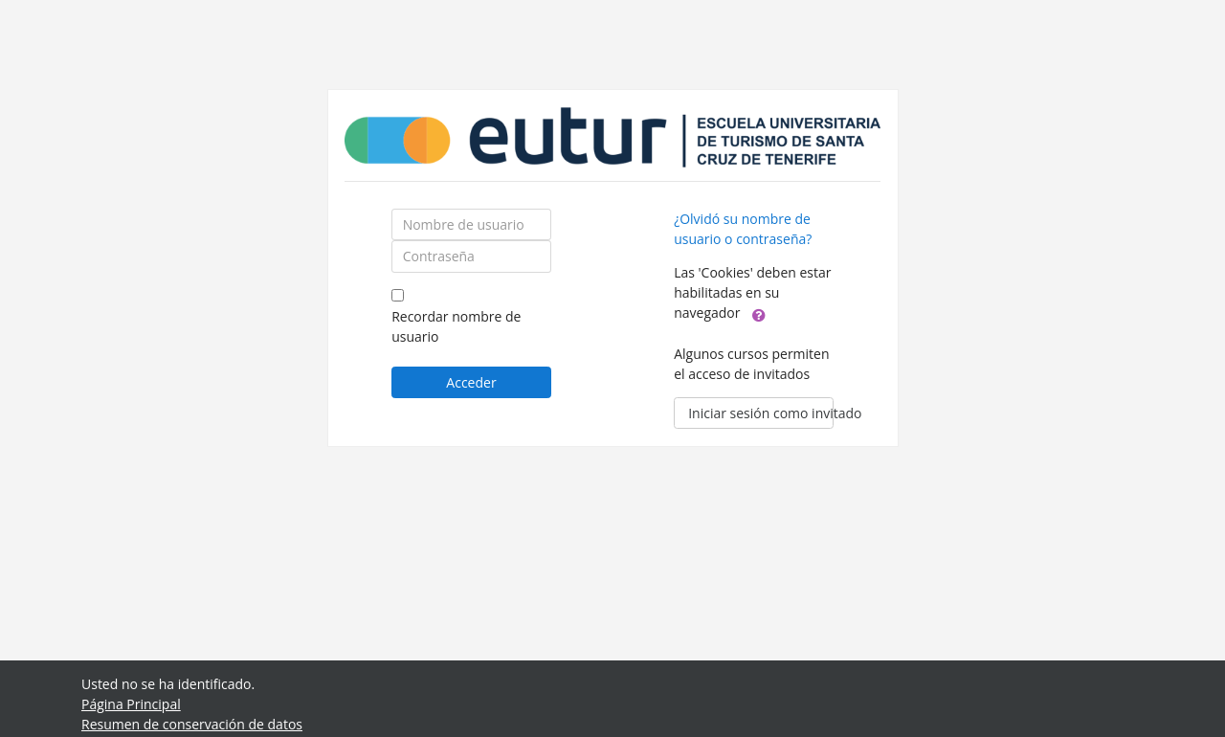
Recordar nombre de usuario (456, 326)
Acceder (471, 382)
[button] (759, 314)
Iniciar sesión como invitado (761, 413)
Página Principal (131, 704)
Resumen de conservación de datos (191, 724)
